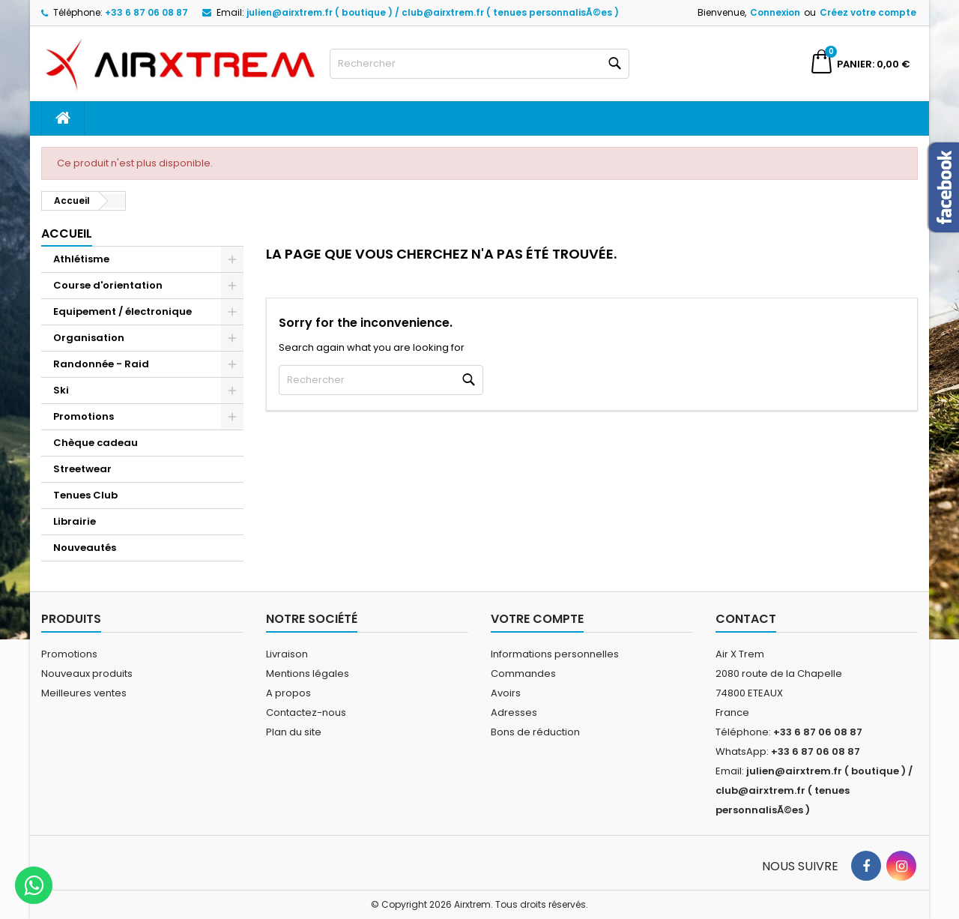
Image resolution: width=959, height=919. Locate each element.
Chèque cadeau (95, 443)
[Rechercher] (479, 64)
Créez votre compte (868, 12)
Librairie (74, 521)
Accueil (66, 233)
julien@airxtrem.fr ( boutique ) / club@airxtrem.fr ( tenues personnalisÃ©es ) (432, 12)
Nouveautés (84, 547)
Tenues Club (85, 495)
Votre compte (537, 618)
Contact (746, 618)
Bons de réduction (535, 732)
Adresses (514, 712)
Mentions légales (307, 673)
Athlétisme (81, 259)
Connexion (775, 12)
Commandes (523, 673)
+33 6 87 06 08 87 (146, 12)
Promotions (83, 416)
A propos (288, 693)
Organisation (88, 338)
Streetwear (82, 469)
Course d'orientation (108, 285)
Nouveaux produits (87, 673)
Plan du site (293, 732)
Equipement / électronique (122, 311)
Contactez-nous (306, 712)
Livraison (287, 654)
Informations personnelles (555, 654)
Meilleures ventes (84, 693)
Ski (61, 390)
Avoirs (506, 693)
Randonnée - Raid (101, 364)
